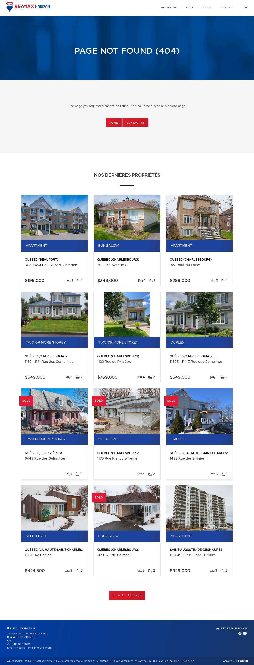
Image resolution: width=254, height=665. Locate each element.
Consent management (182, 661)
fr (246, 8)
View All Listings (127, 595)
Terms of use (160, 661)
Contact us (135, 123)
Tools (207, 8)
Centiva (242, 661)
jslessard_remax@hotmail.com (33, 648)
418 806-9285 (22, 644)
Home (113, 123)
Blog (189, 8)
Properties (168, 8)
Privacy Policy (143, 661)
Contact (227, 8)
